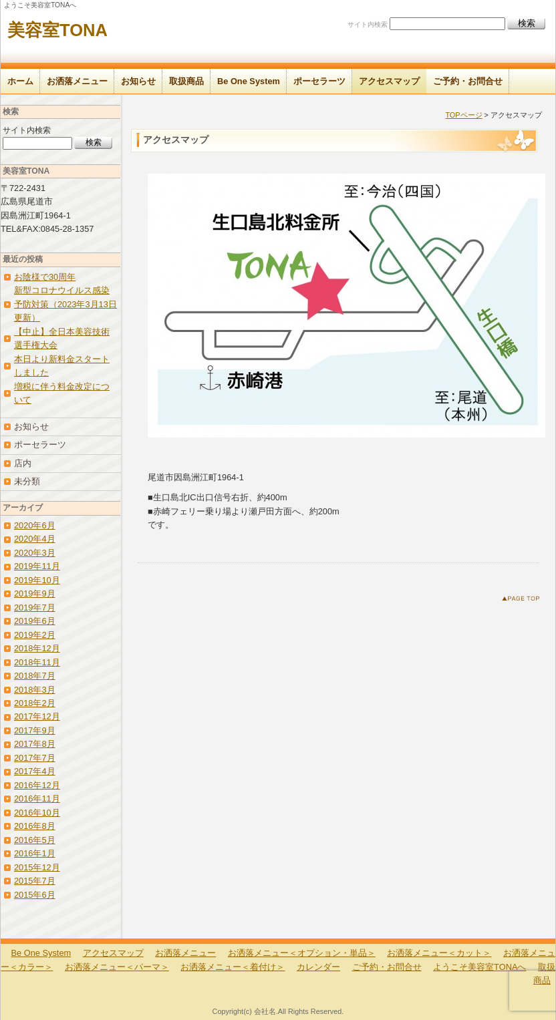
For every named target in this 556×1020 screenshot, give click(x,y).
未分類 (27, 481)
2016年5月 (34, 840)
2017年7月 (34, 758)
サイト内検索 (368, 24)
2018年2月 (34, 703)
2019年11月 (37, 566)
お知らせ (138, 81)
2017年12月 (37, 716)
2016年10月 (37, 813)
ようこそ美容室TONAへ (479, 967)
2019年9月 (34, 593)
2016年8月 (34, 826)
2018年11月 (37, 662)
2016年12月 (37, 785)
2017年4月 (34, 771)
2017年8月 (34, 744)
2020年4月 (34, 539)
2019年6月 (34, 621)
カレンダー (318, 967)
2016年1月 (34, 853)
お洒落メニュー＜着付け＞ (232, 967)
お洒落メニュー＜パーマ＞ (117, 967)
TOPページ (463, 115)
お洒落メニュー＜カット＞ (439, 953)
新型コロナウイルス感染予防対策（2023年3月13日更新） (65, 304)
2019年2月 (34, 635)
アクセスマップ (389, 81)
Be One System (248, 81)
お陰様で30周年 (45, 277)
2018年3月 (34, 690)
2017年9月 (34, 730)
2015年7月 (34, 881)
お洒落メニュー (77, 81)
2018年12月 (37, 648)
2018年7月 (34, 676)
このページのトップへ (523, 601)
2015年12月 (37, 867)
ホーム (20, 81)
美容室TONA (57, 30)
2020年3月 (34, 553)
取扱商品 (186, 81)
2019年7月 (34, 608)
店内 (22, 463)
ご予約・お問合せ (468, 81)
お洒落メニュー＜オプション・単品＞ (302, 953)
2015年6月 (34, 895)
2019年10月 (37, 580)
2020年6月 (34, 525)
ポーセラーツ (319, 81)
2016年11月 (37, 799)
